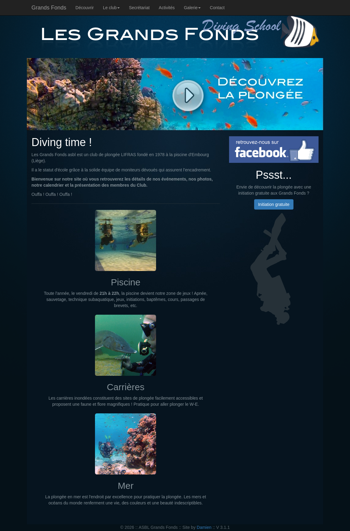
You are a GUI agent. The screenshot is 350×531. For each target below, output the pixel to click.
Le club (111, 7)
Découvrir (84, 7)
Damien (204, 527)
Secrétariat (139, 7)
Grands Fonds (48, 8)
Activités (167, 7)
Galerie (192, 7)
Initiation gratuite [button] (274, 204)
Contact (217, 7)
